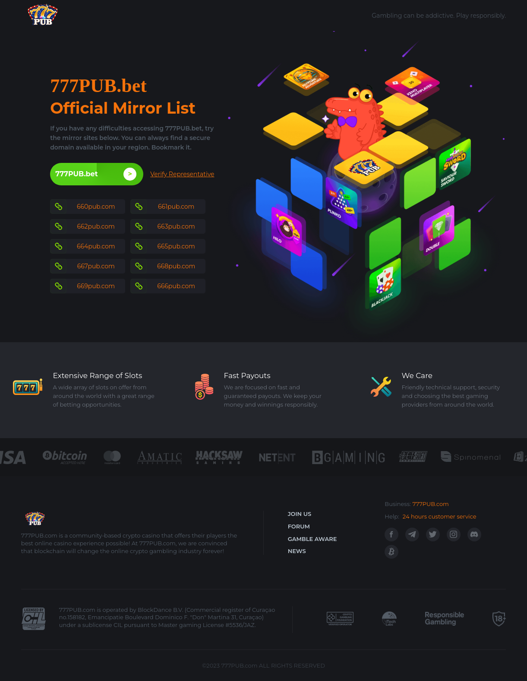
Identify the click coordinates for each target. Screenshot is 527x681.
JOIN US (300, 513)
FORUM (299, 526)
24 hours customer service (440, 516)
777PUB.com (431, 503)
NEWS (297, 550)
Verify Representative (182, 174)
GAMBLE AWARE (312, 538)
